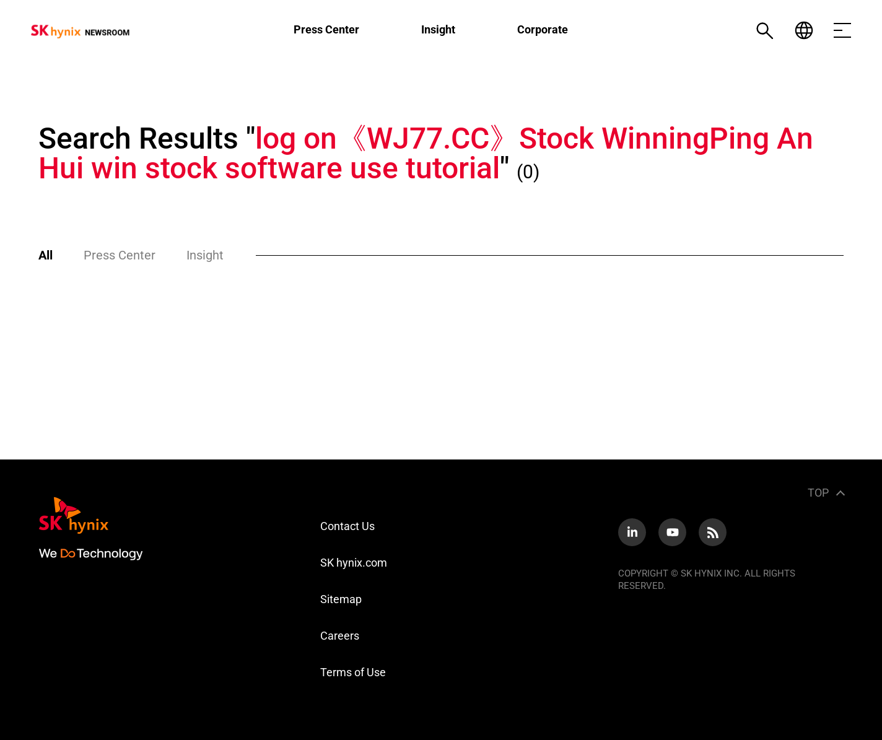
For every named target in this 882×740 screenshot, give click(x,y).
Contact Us (347, 526)
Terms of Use (353, 672)
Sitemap (341, 599)
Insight (438, 29)
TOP (818, 492)
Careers (339, 635)
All (45, 255)
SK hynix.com (353, 562)
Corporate (542, 29)
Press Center (326, 29)
